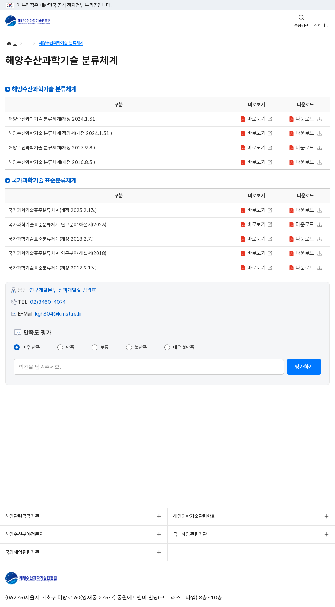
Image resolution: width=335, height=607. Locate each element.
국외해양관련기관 (22, 552)
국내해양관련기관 (190, 534)
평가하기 (304, 367)
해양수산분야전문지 (24, 534)
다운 (302, 119)
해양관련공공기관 (22, 516)
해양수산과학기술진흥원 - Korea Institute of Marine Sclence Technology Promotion (27, 20)
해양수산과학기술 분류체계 (61, 43)
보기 (253, 119)
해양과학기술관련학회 (194, 516)
